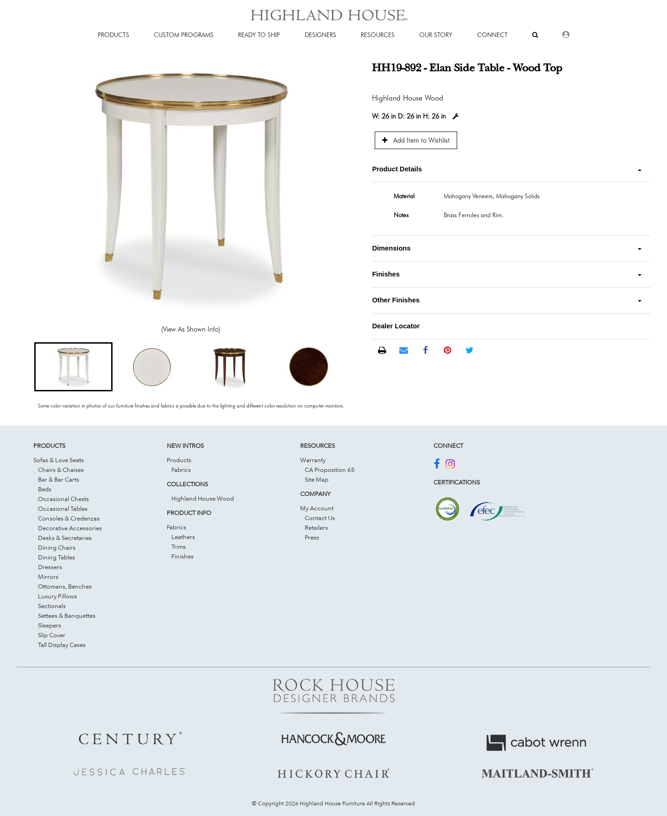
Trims (178, 546)
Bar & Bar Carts (58, 479)
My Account (317, 508)
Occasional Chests (63, 498)
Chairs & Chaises (61, 469)
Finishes (182, 556)
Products (179, 460)
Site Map (316, 479)
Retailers (316, 527)
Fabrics (181, 469)
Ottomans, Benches (65, 586)
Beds (44, 489)
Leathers (183, 536)
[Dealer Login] (565, 34)
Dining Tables (56, 557)
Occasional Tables (63, 508)
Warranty (313, 460)
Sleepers (49, 625)
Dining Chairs (57, 547)
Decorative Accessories (70, 528)
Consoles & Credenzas (69, 518)
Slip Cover (51, 635)
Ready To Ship (259, 34)
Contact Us (320, 517)
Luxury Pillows (57, 596)
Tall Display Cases (62, 644)
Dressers (50, 567)
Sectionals (52, 605)
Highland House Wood (202, 498)
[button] (73, 366)
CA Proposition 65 (330, 469)
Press (312, 537)
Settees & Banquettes (66, 615)
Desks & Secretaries (65, 537)
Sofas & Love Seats (58, 460)
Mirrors (48, 576)
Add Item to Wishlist (416, 140)
